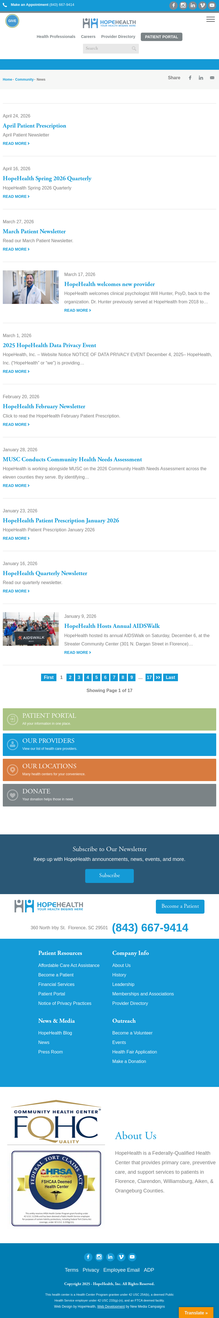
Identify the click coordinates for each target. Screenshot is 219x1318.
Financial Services (56, 984)
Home (7, 79)
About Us (121, 965)
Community (24, 79)
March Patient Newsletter (34, 232)
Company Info (130, 953)
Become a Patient (180, 906)
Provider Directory (118, 36)
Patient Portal (161, 37)
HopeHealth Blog (55, 1033)
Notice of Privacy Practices (64, 1003)
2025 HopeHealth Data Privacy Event (49, 346)
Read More (16, 143)
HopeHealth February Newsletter (44, 407)
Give (12, 21)
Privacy (91, 1270)
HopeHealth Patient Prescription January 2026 (61, 521)
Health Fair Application (134, 1052)
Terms (71, 1270)
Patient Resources (60, 953)
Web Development (111, 1307)
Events (119, 1042)
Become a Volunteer (132, 1033)
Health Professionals (56, 36)
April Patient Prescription (34, 126)
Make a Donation (129, 1061)
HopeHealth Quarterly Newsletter (45, 574)
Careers (88, 36)
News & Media (56, 1021)
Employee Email (121, 1270)
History (119, 975)
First (49, 677)
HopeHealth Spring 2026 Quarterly (47, 179)
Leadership (123, 984)
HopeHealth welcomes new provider (109, 285)
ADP (149, 1270)
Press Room (50, 1052)
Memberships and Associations (143, 994)
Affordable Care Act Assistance (68, 965)
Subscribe (109, 876)
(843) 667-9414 (38, 5)
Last (170, 677)
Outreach (124, 1021)
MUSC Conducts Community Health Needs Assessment (72, 460)
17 (149, 677)
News (43, 1042)
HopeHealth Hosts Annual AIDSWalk (112, 626)
